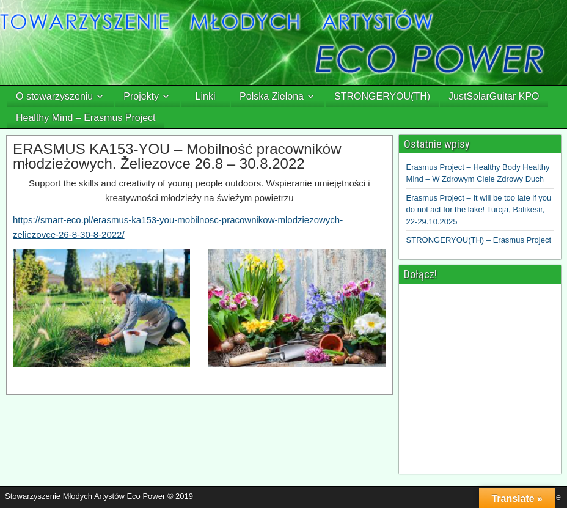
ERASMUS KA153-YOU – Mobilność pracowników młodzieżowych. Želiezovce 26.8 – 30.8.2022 (177, 156)
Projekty (141, 96)
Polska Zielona (272, 96)
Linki (206, 96)
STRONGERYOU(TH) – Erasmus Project (478, 240)
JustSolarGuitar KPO (494, 96)
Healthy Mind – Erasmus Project (86, 117)
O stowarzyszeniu (54, 96)
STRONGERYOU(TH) (382, 96)
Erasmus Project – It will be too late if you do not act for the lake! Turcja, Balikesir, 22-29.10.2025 (479, 209)
